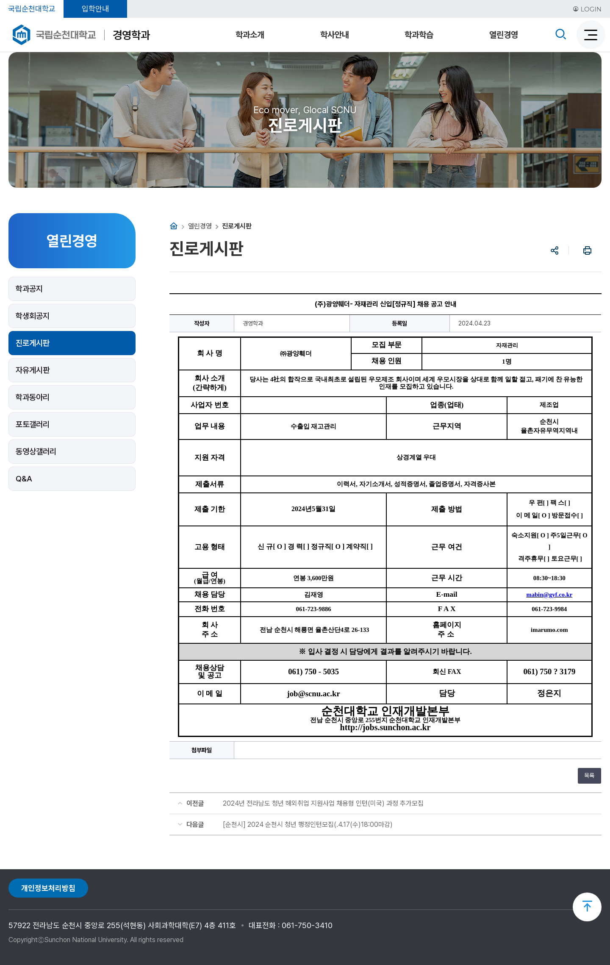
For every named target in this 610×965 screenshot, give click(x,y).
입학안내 (95, 8)
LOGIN (587, 9)
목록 (589, 775)
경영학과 (131, 35)
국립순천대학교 (31, 8)
